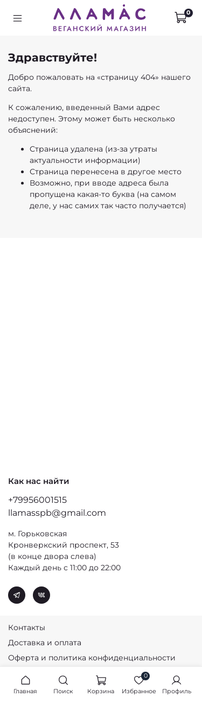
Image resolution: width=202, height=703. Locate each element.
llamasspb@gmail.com (57, 513)
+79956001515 (37, 500)
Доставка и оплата (44, 642)
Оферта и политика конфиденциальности (92, 658)
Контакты (26, 627)
